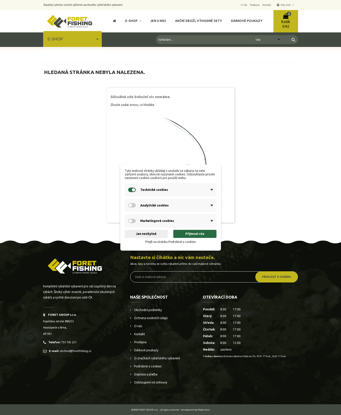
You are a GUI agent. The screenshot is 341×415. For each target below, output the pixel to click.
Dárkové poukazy (145, 350)
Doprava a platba (145, 374)
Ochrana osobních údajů (150, 318)
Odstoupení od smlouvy (150, 382)
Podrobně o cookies (147, 366)
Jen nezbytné (146, 234)
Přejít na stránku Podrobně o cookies (170, 242)
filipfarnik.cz (204, 410)
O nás (137, 326)
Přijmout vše (194, 234)
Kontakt (139, 334)
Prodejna (139, 342)
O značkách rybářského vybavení (156, 358)
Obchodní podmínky (147, 310)
